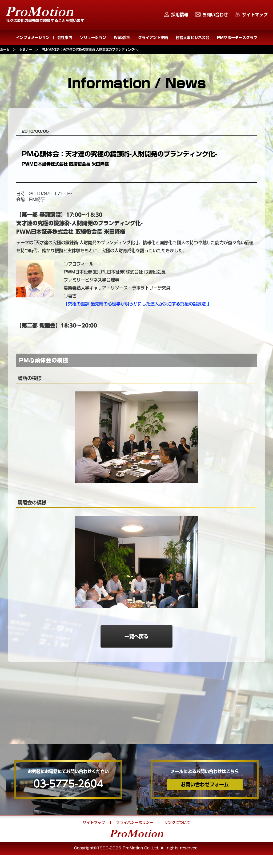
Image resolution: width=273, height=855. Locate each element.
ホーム (5, 49)
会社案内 (64, 37)
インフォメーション (33, 37)
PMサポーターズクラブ (237, 37)
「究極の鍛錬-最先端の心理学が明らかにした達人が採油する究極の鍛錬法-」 (137, 304)
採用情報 (179, 15)
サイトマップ (255, 15)
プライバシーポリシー (134, 822)
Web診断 (122, 37)
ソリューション (93, 37)
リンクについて (177, 822)
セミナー (25, 49)
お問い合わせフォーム (205, 784)
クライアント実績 (153, 37)
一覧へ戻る (136, 636)
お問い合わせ (215, 15)
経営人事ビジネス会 (192, 37)
